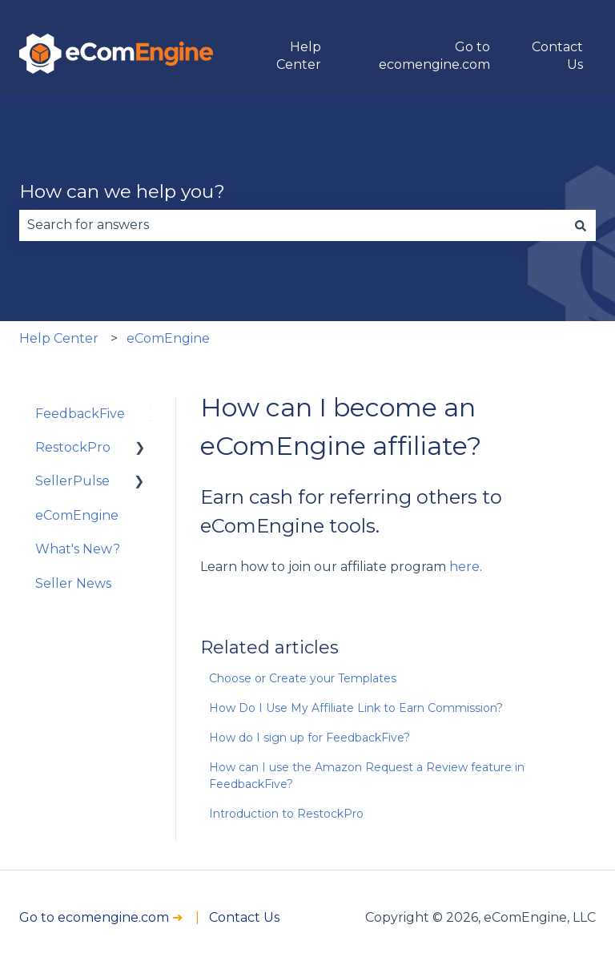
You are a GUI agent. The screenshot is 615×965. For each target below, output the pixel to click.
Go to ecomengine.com (434, 55)
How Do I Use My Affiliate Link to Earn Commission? (356, 708)
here (464, 566)
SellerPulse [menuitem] (72, 481)
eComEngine (168, 338)
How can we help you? (122, 191)
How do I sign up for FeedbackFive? (309, 737)
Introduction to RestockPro (286, 813)
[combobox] (292, 225)
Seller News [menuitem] (73, 583)
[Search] (580, 225)
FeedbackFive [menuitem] (80, 413)
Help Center (298, 55)
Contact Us (557, 55)
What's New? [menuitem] (77, 549)
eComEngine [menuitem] (77, 515)
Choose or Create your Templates (302, 678)
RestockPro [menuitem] (73, 447)
